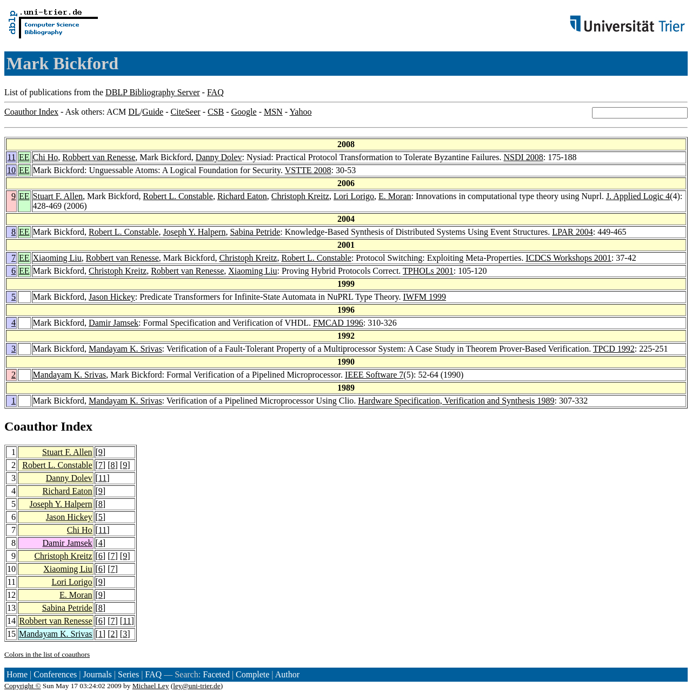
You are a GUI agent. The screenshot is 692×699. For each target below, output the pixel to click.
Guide (152, 111)
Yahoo (300, 111)
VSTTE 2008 (308, 170)
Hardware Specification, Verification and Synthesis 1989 (456, 400)
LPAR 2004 (572, 231)
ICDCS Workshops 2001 (568, 257)
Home (17, 674)
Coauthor (30, 426)
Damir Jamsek (113, 322)
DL (133, 111)
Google (244, 111)
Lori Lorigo (354, 196)
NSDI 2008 (523, 157)
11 (12, 157)
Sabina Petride (255, 231)
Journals (97, 674)
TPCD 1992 (614, 348)
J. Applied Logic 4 (638, 196)
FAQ (215, 92)
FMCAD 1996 (338, 322)
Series (128, 674)
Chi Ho (45, 157)
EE (24, 157)
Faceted (216, 674)
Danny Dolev (219, 157)
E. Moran (394, 196)
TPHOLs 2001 (428, 270)
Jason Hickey (112, 296)
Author (287, 674)
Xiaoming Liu (57, 257)
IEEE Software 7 (374, 374)
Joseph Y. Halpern (194, 231)
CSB (216, 111)
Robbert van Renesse (98, 157)
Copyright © (22, 686)
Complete (252, 674)
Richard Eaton (242, 196)
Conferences (55, 674)
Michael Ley (150, 686)
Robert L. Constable (178, 196)
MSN (273, 111)
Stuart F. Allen (58, 196)
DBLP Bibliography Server (152, 92)
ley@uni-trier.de (196, 686)
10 (11, 170)
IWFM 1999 (425, 296)
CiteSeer (186, 111)
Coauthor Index (31, 111)
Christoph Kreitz (300, 196)
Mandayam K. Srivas (125, 348)
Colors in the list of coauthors (47, 654)
